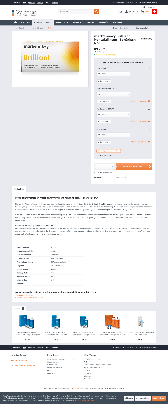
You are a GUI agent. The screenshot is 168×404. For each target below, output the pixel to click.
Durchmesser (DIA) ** (123, 109)
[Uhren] (91, 22)
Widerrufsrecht (53, 362)
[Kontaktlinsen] (43, 22)
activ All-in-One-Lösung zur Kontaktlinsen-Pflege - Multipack (27, 333)
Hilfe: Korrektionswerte (93, 367)
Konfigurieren (158, 398)
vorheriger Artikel (121, 28)
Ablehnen (129, 398)
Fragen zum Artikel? (24, 295)
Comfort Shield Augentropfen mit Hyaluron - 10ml (141, 333)
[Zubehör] (104, 22)
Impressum (51, 373)
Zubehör (19, 308)
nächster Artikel (142, 28)
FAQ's (86, 362)
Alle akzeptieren (142, 398)
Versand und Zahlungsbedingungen (61, 359)
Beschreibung (19, 189)
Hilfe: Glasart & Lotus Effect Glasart (97, 365)
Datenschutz (52, 365)
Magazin (87, 373)
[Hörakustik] (62, 22)
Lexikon (87, 370)
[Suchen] (96, 11)
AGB (49, 370)
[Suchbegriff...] (78, 11)
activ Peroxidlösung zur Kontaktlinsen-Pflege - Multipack (112, 333)
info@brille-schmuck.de (25, 366)
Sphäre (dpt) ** (123, 129)
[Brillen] (25, 22)
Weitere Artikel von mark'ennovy (29, 297)
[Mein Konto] (131, 11)
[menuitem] (78, 11)
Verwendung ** (123, 68)
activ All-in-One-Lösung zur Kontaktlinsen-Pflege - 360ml (55, 333)
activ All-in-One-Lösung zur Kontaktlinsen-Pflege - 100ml (84, 333)
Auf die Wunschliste (103, 173)
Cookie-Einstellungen (92, 359)
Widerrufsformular (54, 367)
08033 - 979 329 (18, 360)
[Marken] (117, 22)
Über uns (87, 376)
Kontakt (87, 378)
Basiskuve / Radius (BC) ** (123, 88)
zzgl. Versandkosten (107, 52)
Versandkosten (79, 388)
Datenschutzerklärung (86, 400)
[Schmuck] (78, 22)
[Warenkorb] (146, 11)
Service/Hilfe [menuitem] (150, 7)
